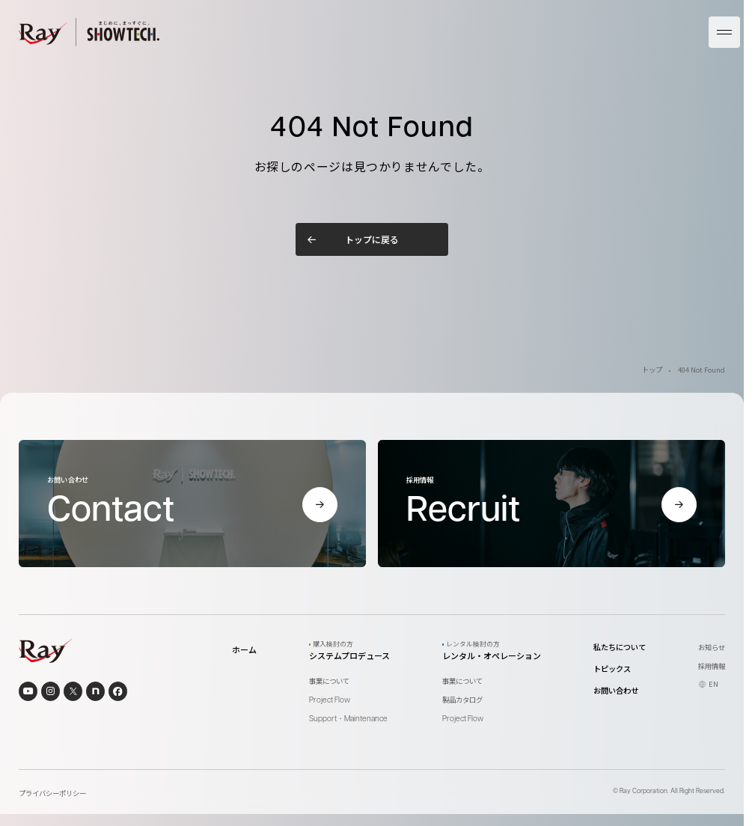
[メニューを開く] (724, 32)
